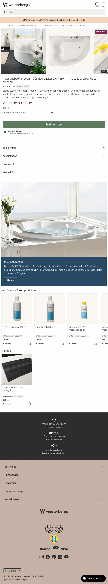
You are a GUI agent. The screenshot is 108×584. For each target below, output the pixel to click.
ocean (8, 25)
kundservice (12, 474)
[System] (28, 112)
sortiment (10, 466)
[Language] (12, 570)
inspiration (11, 483)
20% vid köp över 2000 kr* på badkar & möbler (44, 20)
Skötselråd (8, 172)
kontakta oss (12, 499)
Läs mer (10, 280)
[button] (54, 539)
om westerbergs (14, 491)
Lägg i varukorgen (54, 124)
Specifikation (10, 155)
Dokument (8, 164)
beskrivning (9, 147)
